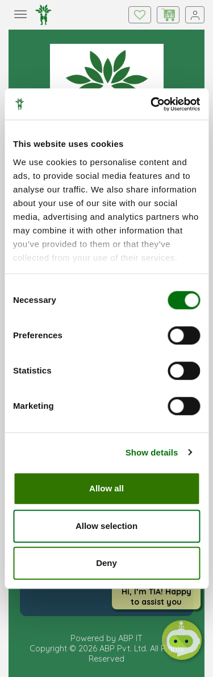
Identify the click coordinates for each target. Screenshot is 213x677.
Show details (152, 452)
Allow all (106, 488)
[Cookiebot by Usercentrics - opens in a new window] (151, 104)
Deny (106, 563)
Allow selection (106, 526)
